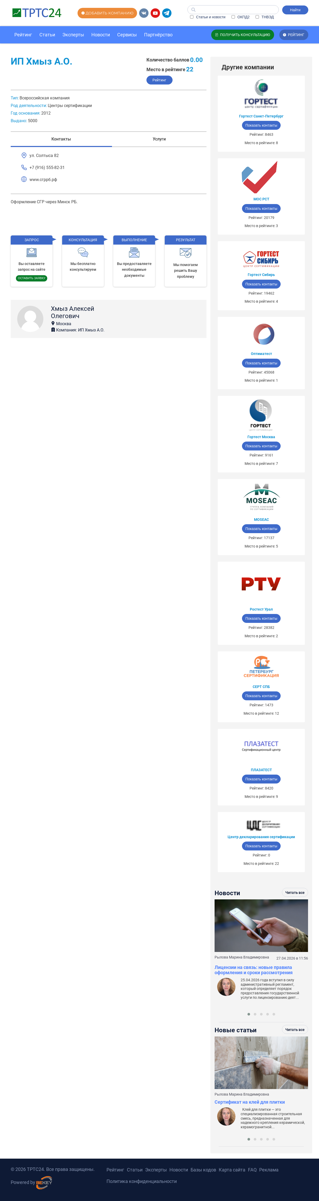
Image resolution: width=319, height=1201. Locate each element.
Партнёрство (158, 34)
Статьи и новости (208, 17)
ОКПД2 (241, 17)
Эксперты (73, 34)
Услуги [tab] (159, 139)
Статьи (47, 34)
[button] (249, 1014)
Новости (100, 34)
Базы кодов (203, 1169)
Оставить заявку (31, 278)
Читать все (295, 892)
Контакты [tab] (61, 139)
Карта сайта (232, 1169)
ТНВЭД (265, 17)
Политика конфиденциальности (142, 1181)
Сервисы (127, 34)
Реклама (269, 1169)
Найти (295, 10)
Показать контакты (261, 125)
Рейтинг (23, 34)
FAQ (252, 1169)
